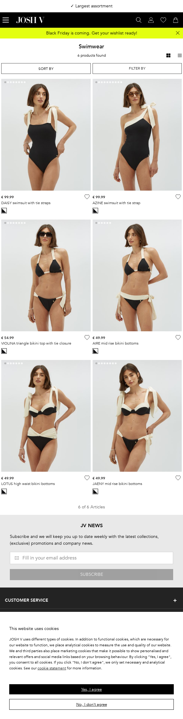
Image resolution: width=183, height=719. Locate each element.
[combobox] (46, 68)
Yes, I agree (91, 689)
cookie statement (52, 668)
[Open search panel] (139, 20)
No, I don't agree (91, 704)
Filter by (137, 68)
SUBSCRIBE (91, 574)
